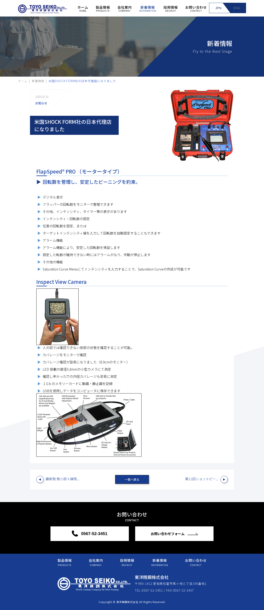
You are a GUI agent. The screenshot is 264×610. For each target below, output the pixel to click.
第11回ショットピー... (201, 478)
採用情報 (170, 8)
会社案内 (124, 8)
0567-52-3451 (93, 533)
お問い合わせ (196, 8)
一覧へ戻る (132, 479)
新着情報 (147, 8)
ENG (236, 8)
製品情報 (103, 8)
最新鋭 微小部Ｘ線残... (62, 478)
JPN (218, 8)
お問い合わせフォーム (168, 533)
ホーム (83, 8)
